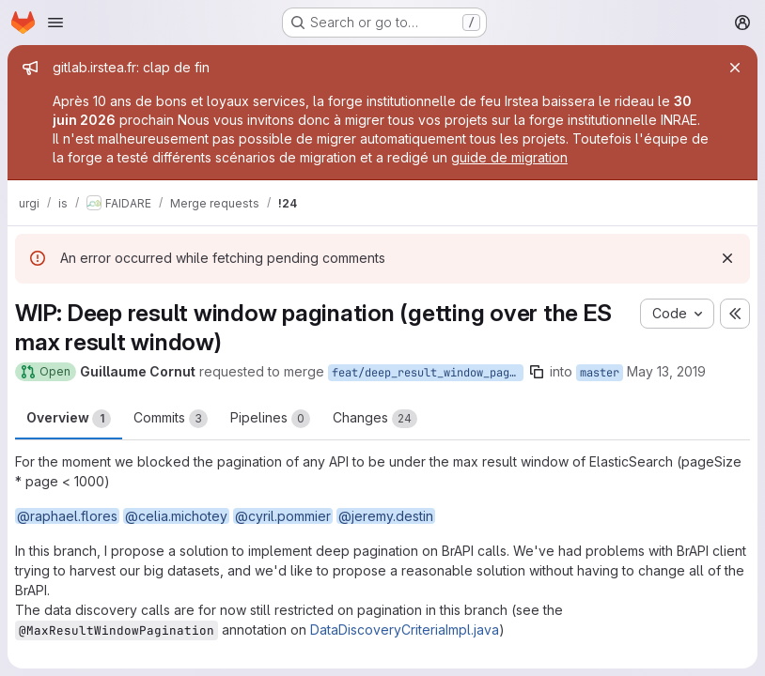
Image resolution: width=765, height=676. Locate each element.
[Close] (735, 67)
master (599, 372)
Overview (68, 418)
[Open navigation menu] (55, 23)
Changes (375, 418)
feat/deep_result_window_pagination (427, 372)
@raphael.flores (67, 516)
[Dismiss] (727, 258)
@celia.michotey (176, 516)
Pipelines (270, 418)
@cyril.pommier (283, 516)
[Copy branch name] (536, 372)
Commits (170, 418)
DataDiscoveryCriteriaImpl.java (404, 630)
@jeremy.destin (385, 516)
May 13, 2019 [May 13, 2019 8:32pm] (666, 371)
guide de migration (509, 157)
